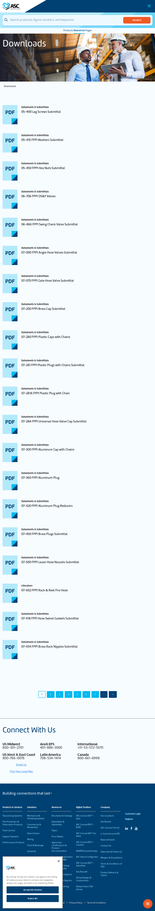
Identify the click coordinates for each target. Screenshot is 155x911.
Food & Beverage (35, 845)
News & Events (108, 839)
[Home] (21, 6)
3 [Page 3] (59, 694)
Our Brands (106, 821)
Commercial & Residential (34, 826)
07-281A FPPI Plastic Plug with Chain (45, 393)
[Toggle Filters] (147, 903)
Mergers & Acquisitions (111, 857)
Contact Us (106, 845)
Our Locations (107, 815)
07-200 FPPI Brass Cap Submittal (43, 309)
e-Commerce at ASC (110, 833)
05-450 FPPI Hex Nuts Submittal (43, 168)
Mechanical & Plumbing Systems (36, 817)
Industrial (31, 851)
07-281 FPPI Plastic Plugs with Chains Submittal (52, 365)
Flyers (54, 830)
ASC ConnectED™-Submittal (85, 864)
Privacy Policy (75, 902)
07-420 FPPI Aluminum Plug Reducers (47, 506)
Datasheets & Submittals (58, 823)
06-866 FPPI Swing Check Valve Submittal (49, 224)
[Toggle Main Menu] (149, 6)
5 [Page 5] (77, 694)
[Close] (58, 861)
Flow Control (9, 830)
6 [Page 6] (86, 694)
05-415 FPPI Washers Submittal (42, 140)
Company (105, 807)
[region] (33, 882)
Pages (88, 30)
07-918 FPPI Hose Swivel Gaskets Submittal (50, 618)
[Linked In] (126, 828)
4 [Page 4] (68, 694)
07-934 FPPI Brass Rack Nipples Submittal (49, 647)
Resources (79, 30)
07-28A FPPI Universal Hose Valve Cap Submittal (53, 421)
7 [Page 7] (95, 694)
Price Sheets (57, 836)
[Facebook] (131, 828)
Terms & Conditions (96, 902)
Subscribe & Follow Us (111, 851)
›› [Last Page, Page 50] (113, 694)
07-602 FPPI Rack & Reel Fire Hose (44, 590)
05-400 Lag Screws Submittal (41, 112)
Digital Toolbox (83, 807)
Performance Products (13, 842)
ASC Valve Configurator (87, 857)
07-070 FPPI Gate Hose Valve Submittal (47, 281)
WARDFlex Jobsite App (86, 851)
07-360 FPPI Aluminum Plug (40, 478)
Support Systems (11, 836)
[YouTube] (136, 828)
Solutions (31, 807)
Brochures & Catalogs (62, 815)
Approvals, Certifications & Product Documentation (59, 846)
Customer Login (133, 813)
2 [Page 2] (50, 694)
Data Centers (33, 833)
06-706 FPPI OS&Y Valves (38, 196)
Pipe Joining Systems (12, 815)
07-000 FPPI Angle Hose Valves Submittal (49, 252)
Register (129, 819)
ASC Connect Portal (110, 827)
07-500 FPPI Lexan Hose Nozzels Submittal (50, 562)
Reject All (33, 898)
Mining (30, 839)
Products (68, 30)
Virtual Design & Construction (83, 879)
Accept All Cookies (32, 889)
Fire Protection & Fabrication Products (13, 823)
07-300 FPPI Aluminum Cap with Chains (47, 450)
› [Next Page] (103, 694)
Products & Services (12, 807)
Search (137, 20)
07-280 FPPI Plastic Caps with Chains (45, 337)
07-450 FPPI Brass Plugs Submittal (44, 534)
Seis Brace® (81, 871)
